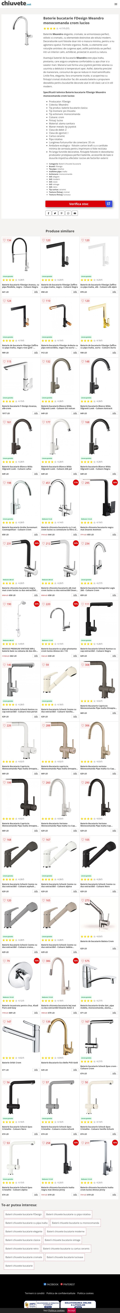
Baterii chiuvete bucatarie (19, 1265)
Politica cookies (85, 1293)
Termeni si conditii (35, 1293)
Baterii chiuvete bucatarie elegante (23, 1231)
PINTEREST (67, 1284)
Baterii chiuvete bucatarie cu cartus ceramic (66, 1248)
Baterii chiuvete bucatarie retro (22, 1248)
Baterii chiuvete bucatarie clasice (22, 1240)
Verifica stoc (90, 204)
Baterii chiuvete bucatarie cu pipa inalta (26, 1222)
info (36, 291)
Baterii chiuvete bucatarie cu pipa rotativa (68, 1214)
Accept (71, 1310)
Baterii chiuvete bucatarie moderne (66, 1231)
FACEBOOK (51, 1284)
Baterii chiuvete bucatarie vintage (62, 1240)
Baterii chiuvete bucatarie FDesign (23, 1214)
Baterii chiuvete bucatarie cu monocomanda (75, 1222)
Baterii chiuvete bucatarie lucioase (65, 1257)
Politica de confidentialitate (61, 1293)
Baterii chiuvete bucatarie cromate (23, 1257)
